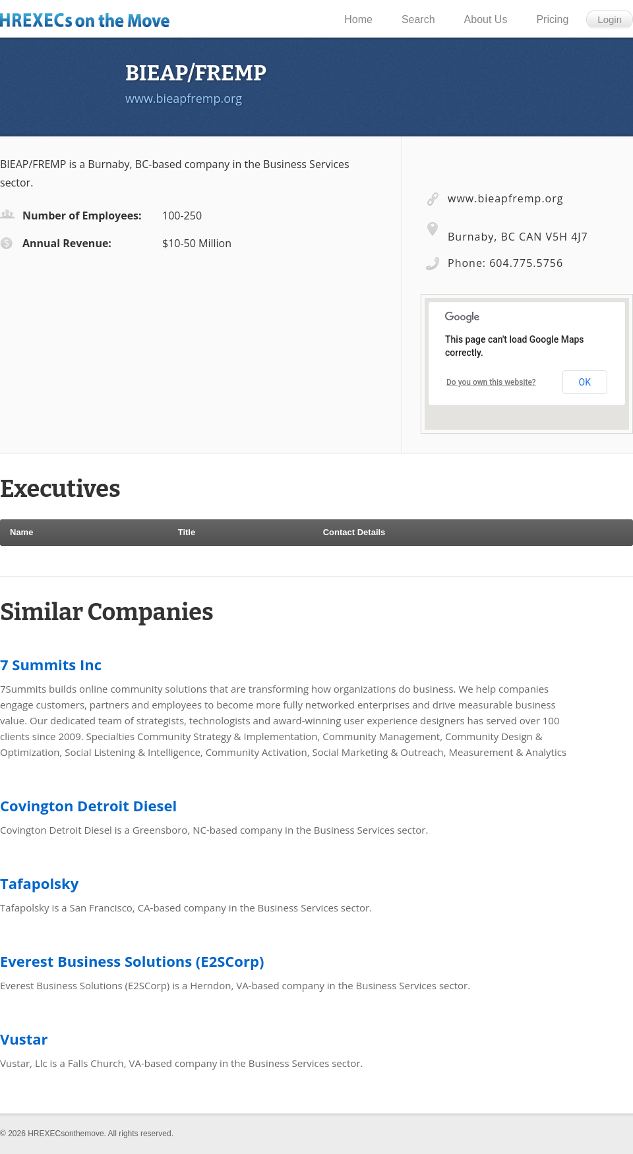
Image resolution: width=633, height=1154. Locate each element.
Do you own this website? (491, 382)
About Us (486, 19)
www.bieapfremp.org (183, 98)
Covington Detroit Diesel (88, 805)
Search (418, 19)
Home (358, 19)
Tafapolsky (39, 883)
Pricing (552, 19)
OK (585, 382)
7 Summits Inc (51, 664)
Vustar (24, 1039)
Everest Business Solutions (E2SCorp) (132, 961)
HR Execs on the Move (90, 20)
